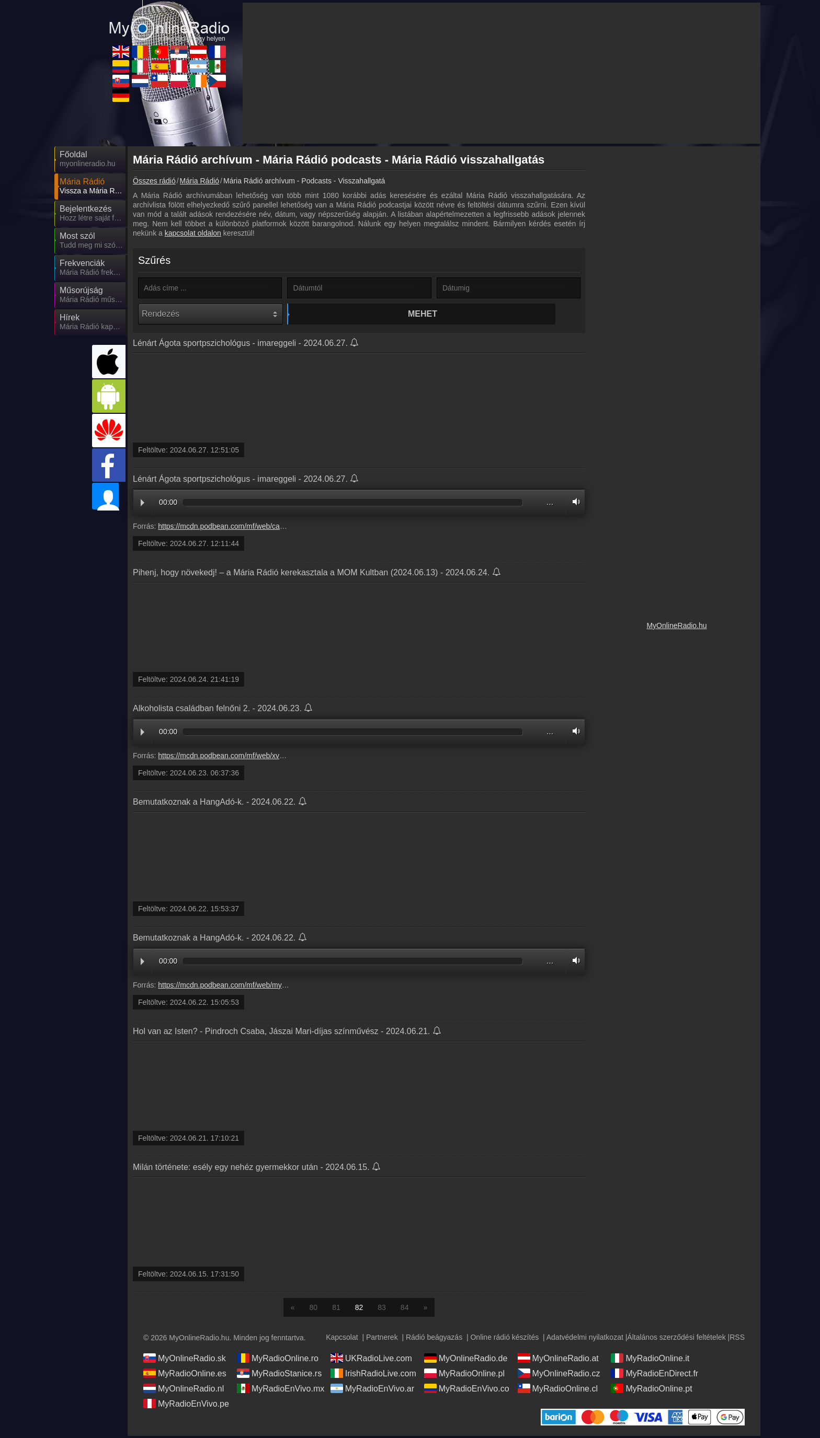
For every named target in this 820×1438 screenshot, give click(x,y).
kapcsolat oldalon (193, 233)
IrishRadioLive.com (373, 1375)
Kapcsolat (342, 1339)
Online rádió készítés (504, 1339)
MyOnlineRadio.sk (184, 1360)
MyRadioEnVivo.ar (372, 1390)
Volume (574, 504)
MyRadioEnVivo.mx (280, 1390)
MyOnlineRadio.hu (676, 625)
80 (314, 1309)
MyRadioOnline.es (184, 1375)
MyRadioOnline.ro (277, 1360)
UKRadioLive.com (371, 1360)
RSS (737, 1339)
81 (336, 1309)
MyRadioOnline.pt (651, 1390)
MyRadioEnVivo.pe (186, 1405)
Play (142, 505)
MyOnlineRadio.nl (183, 1390)
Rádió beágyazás (434, 1339)
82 (359, 1309)
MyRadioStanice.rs (279, 1375)
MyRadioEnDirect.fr (654, 1375)
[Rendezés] (210, 314)
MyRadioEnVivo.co (466, 1390)
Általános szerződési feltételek (676, 1339)
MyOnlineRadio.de (466, 1360)
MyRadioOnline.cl (558, 1390)
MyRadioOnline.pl (464, 1375)
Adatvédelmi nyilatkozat (584, 1339)
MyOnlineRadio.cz (559, 1375)
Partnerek (382, 1339)
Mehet (360, 313)
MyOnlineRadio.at (558, 1360)
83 (382, 1309)
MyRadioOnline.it (650, 1360)
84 (405, 1309)
